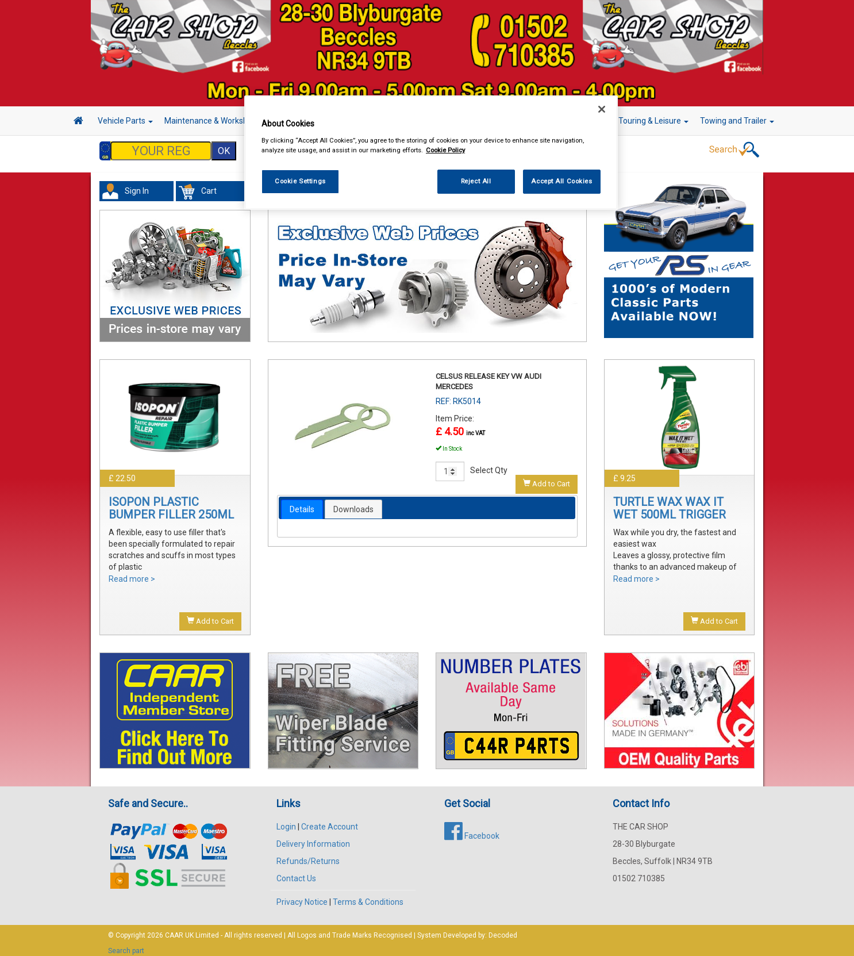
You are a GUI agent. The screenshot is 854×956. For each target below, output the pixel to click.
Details (302, 503)
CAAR (174, 930)
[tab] (302, 503)
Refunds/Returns (308, 855)
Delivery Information (313, 838)
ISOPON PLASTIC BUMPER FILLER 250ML (171, 502)
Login (286, 821)
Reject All (476, 181)
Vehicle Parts (125, 120)
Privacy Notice (302, 896)
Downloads (353, 503)
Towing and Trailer (737, 120)
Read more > (132, 573)
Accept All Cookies (561, 181)
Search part (126, 945)
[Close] (601, 109)
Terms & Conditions (368, 896)
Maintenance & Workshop (214, 120)
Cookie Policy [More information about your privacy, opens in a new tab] (445, 150)
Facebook (471, 830)
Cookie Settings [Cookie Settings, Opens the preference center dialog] (300, 181)
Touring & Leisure (653, 120)
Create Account (329, 821)
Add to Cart (210, 615)
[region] (431, 152)
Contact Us (296, 872)
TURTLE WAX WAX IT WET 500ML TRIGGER (669, 502)
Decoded (502, 930)
